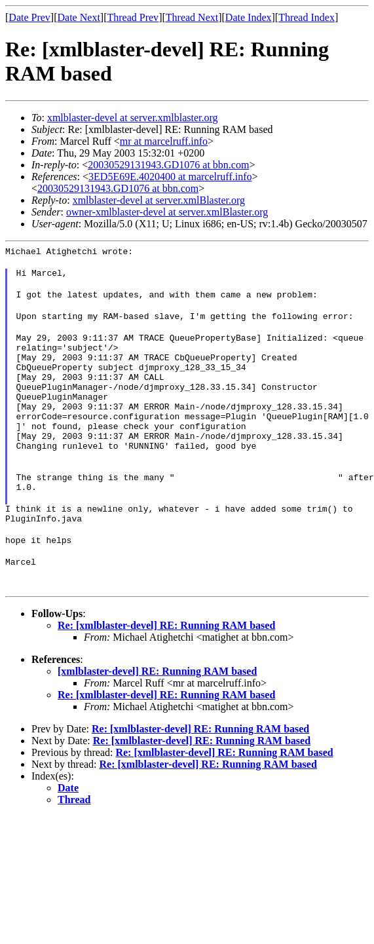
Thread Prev (133, 17)
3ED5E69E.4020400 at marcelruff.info (170, 176)
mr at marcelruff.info (164, 141)
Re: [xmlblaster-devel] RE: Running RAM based (166, 670)
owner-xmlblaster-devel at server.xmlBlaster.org (167, 211)
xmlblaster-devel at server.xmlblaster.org (132, 117)
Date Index (248, 17)
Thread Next (192, 17)
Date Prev (29, 17)
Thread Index (306, 17)
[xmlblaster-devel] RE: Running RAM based (157, 716)
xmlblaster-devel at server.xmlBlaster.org (159, 200)
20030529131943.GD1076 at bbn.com (168, 164)
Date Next (79, 17)
